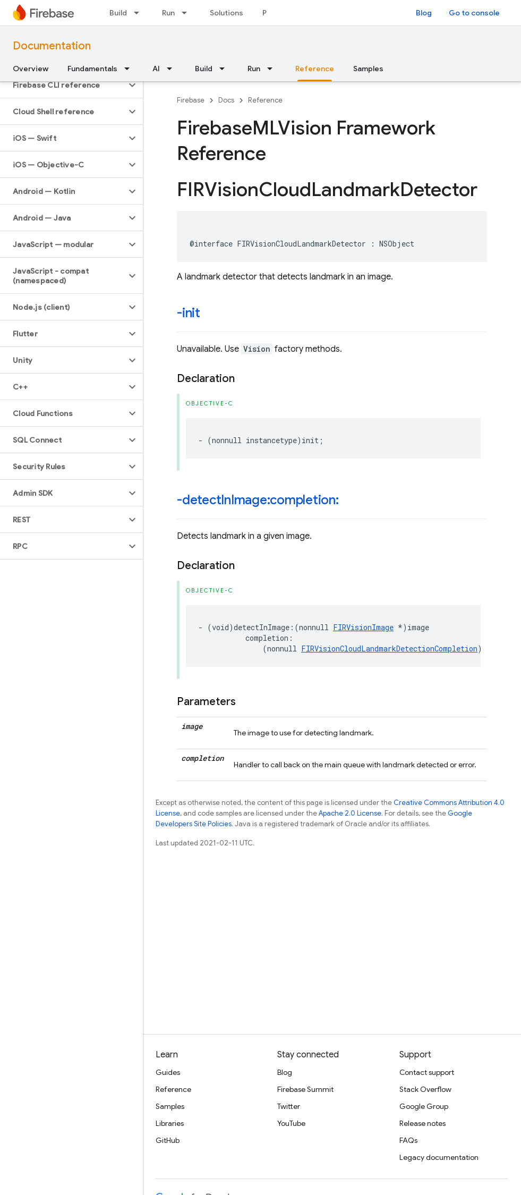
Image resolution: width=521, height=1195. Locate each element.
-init (188, 313)
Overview (30, 68)
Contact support (426, 1072)
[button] (63, 85)
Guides (168, 1072)
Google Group (423, 1106)
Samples (368, 68)
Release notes (422, 1123)
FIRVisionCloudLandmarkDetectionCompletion (389, 648)
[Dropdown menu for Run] (187, 13)
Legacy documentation (439, 1157)
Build (118, 13)
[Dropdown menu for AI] (172, 68)
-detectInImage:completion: (258, 500)
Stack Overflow (425, 1089)
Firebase (190, 100)
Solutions (226, 13)
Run (168, 13)
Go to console (474, 13)
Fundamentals (92, 68)
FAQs (408, 1140)
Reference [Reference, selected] (314, 68)
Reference (265, 100)
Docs (226, 100)
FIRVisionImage (363, 627)
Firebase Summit (305, 1089)
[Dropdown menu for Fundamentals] (130, 68)
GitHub (168, 1140)
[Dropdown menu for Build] (139, 13)
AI (156, 68)
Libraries (170, 1123)
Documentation (52, 46)
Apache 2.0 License (350, 813)
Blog (424, 13)
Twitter (288, 1106)
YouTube (291, 1123)
